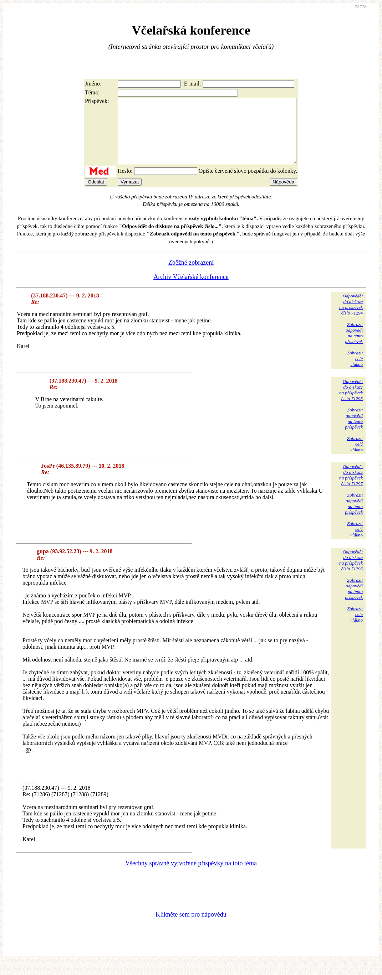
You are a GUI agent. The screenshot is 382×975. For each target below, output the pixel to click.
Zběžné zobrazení (191, 275)
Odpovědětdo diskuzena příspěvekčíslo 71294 (351, 317)
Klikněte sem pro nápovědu (191, 927)
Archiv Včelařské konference (191, 289)
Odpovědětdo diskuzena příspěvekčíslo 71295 (351, 402)
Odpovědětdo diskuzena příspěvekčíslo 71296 (351, 573)
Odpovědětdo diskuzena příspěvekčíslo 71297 (351, 488)
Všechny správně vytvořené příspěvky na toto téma (191, 876)
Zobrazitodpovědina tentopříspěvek (354, 345)
